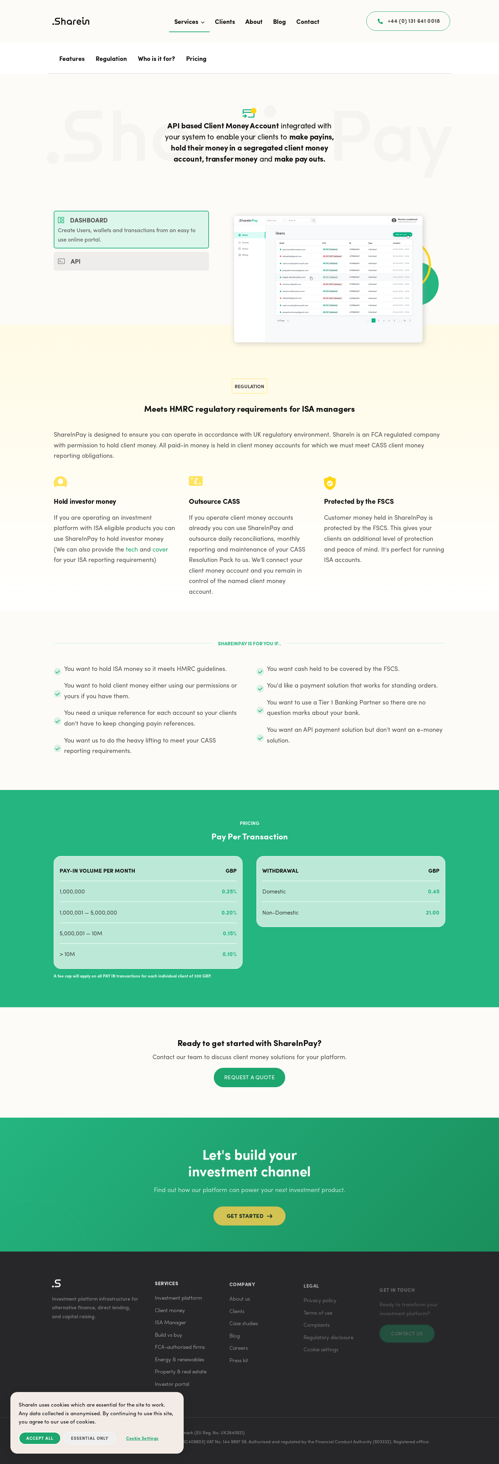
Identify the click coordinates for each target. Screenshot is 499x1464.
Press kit (238, 1366)
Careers (238, 1353)
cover (160, 549)
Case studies (243, 1329)
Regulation (111, 58)
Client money (170, 1314)
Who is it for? (156, 58)
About (254, 21)
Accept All (39, 1438)
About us (239, 1304)
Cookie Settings (142, 1438)
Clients (225, 21)
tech (132, 549)
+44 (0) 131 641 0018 (414, 21)
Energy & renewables (179, 1363)
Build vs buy (168, 1339)
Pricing (196, 58)
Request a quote (249, 1077)
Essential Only (89, 1438)
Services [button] (189, 21)
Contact (307, 21)
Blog (279, 21)
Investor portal (172, 1388)
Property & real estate (181, 1376)
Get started (250, 1222)
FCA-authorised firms (180, 1351)
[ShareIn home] (71, 22)
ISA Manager (170, 1326)
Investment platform (178, 1302)
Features (72, 58)
